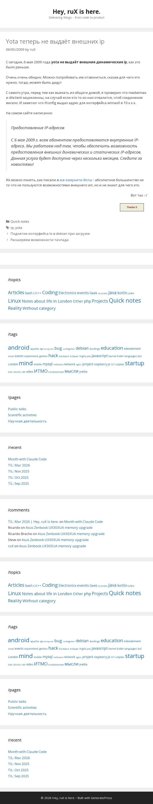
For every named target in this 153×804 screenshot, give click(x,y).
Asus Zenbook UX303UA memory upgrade (59, 527)
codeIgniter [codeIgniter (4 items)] (69, 348)
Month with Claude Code (27, 459)
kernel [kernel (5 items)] (112, 356)
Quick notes (20, 221)
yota (18, 227)
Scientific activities (22, 415)
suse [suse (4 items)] (10, 371)
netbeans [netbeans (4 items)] (58, 364)
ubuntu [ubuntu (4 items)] (17, 371)
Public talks (17, 409)
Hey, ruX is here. (76, 11)
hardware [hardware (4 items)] (64, 356)
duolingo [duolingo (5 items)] (94, 348)
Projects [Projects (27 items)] (100, 301)
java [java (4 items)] (89, 356)
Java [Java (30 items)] (112, 292)
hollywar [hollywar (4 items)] (74, 356)
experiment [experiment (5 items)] (31, 356)
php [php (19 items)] (87, 301)
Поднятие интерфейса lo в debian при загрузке (50, 233)
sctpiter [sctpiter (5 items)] (119, 364)
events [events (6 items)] (19, 356)
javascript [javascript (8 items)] (100, 355)
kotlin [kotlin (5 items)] (120, 356)
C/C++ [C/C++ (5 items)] (37, 293)
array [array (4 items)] (47, 348)
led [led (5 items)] (139, 356)
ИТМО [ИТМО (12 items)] (41, 371)
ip (12, 227)
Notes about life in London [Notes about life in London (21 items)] (47, 301)
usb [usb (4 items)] (23, 371)
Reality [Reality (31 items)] (15, 308)
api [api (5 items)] (41, 348)
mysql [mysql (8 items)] (48, 363)
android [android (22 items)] (18, 347)
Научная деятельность (27, 421)
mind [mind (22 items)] (26, 363)
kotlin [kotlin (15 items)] (122, 292)
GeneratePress (101, 798)
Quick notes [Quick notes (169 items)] (125, 300)
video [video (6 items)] (29, 371)
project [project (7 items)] (87, 364)
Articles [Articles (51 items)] (16, 292)
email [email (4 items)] (11, 356)
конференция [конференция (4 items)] (56, 371)
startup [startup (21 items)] (134, 363)
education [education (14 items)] (112, 347)
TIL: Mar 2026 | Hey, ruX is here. (33, 521)
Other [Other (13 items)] (78, 301)
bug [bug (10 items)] (58, 348)
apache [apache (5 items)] (34, 348)
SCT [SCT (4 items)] (113, 364)
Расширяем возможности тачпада (40, 239)
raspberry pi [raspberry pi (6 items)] (102, 364)
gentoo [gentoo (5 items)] (43, 356)
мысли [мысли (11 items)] (71, 371)
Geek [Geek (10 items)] (93, 293)
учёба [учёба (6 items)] (83, 371)
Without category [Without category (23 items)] (39, 308)
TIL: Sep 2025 (18, 483)
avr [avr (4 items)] (52, 348)
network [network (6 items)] (69, 364)
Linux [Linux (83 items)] (14, 300)
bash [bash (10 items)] (28, 293)
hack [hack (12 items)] (53, 355)
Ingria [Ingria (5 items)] (82, 356)
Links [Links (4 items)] (131, 293)
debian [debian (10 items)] (82, 348)
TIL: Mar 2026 (19, 465)
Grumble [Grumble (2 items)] (103, 293)
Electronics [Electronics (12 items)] (67, 292)
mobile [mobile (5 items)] (38, 364)
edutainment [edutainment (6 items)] (132, 348)
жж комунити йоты (76, 180)
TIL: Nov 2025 (18, 471)
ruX (11, 546)
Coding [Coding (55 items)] (50, 292)
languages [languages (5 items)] (131, 356)
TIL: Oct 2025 (18, 477)
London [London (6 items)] (13, 364)
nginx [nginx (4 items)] (78, 364)
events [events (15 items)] (83, 292)
